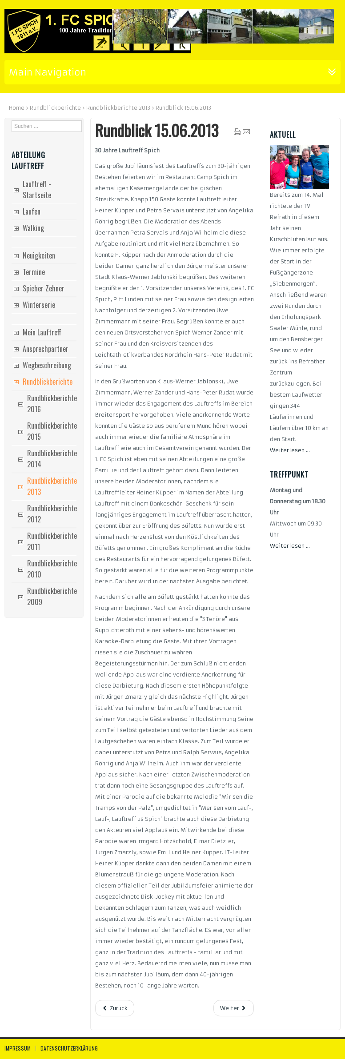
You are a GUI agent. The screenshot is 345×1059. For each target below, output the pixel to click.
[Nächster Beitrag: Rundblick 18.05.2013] (233, 1008)
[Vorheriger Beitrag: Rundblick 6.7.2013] (114, 1008)
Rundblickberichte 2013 (118, 107)
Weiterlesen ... (290, 450)
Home (16, 107)
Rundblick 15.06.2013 (156, 130)
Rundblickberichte (55, 107)
